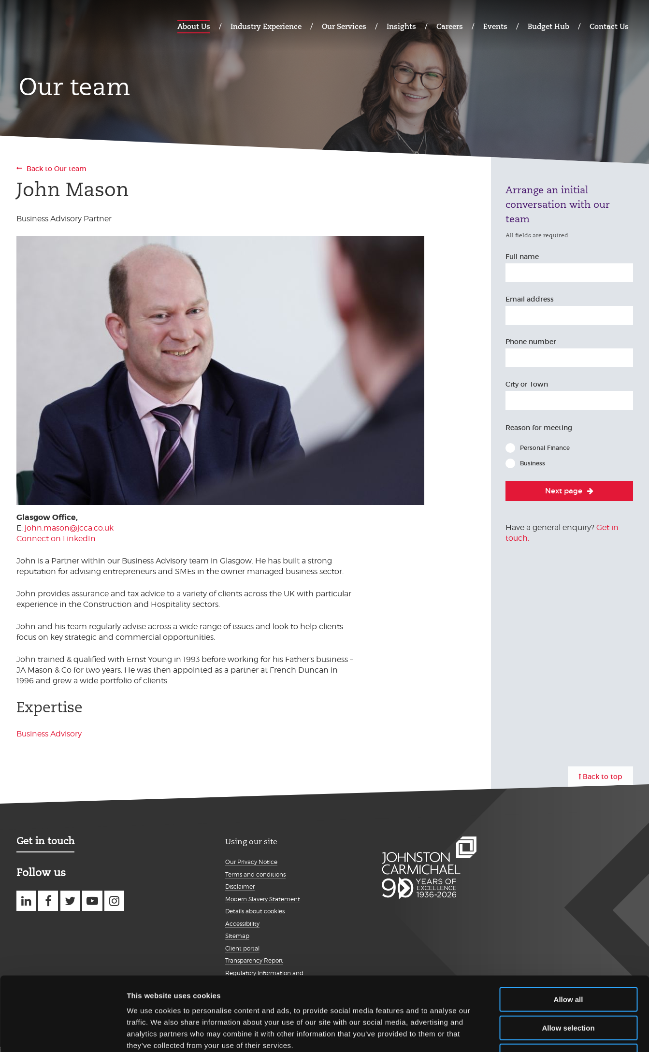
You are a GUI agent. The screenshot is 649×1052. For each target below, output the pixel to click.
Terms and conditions (255, 874)
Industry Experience (266, 26)
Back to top (602, 776)
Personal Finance (545, 447)
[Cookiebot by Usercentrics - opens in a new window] (62, 1033)
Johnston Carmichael (54, 25)
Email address (529, 299)
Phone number (530, 341)
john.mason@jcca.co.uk (69, 528)
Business (532, 463)
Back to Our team (57, 168)
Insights (401, 26)
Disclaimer (240, 886)
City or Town (526, 384)
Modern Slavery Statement (262, 899)
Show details (507, 1033)
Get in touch (45, 841)
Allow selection (568, 962)
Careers (449, 26)
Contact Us (609, 26)
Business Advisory (49, 733)
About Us (193, 26)
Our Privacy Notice (251, 861)
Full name (522, 256)
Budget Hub (548, 26)
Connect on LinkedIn (56, 538)
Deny (568, 990)
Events (495, 26)
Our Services (344, 26)
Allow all (568, 934)
